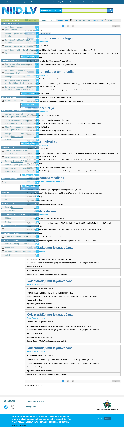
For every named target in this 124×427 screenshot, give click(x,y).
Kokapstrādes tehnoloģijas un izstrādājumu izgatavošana (16, 135)
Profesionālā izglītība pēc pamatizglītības (15, 28)
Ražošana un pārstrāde (14, 100)
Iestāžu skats (60, 36)
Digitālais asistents (65, 2)
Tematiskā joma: (78, 20)
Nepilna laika (10, 211)
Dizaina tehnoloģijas (57, 146)
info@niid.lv (31, 412)
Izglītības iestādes (35, 2)
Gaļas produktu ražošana (60, 183)
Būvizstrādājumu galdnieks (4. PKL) (19, 165)
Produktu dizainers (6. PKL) (16, 161)
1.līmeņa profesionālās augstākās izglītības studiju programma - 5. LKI (19, 88)
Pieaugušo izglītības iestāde (16, 251)
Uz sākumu (7, 2)
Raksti (93, 2)
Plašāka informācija (19, 425)
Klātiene (8, 218)
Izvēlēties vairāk (28, 57)
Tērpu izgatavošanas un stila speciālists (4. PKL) (16, 152)
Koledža (8, 255)
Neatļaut (100, 418)
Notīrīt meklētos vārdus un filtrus (57, 20)
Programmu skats (47, 36)
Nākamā (115, 29)
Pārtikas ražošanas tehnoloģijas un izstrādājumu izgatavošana (19, 115)
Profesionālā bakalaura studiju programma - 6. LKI (17, 71)
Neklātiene (9, 222)
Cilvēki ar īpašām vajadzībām (16, 236)
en (6, 200)
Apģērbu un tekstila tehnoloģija (65, 77)
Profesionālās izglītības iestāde (17, 244)
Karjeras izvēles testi (81, 2)
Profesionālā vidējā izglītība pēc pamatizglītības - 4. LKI (17, 65)
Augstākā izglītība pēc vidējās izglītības (16, 35)
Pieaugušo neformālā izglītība (16, 77)
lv (5, 196)
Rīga (7, 182)
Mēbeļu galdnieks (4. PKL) (15, 157)
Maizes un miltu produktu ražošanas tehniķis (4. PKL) (19, 170)
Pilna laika (9, 207)
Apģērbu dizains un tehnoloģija (65, 41)
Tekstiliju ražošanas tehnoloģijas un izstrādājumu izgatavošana (19, 122)
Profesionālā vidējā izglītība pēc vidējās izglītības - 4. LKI (17, 81)
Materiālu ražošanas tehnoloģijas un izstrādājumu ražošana (19, 128)
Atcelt (23, 107)
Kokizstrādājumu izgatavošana (65, 252)
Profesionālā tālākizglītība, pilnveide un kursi (20, 51)
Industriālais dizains (57, 216)
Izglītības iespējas (20, 2)
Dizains (8, 140)
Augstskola (9, 248)
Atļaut (107, 418)
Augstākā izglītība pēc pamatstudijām (19, 46)
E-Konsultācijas (50, 2)
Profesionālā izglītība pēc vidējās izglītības (18, 41)
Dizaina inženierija (55, 113)
